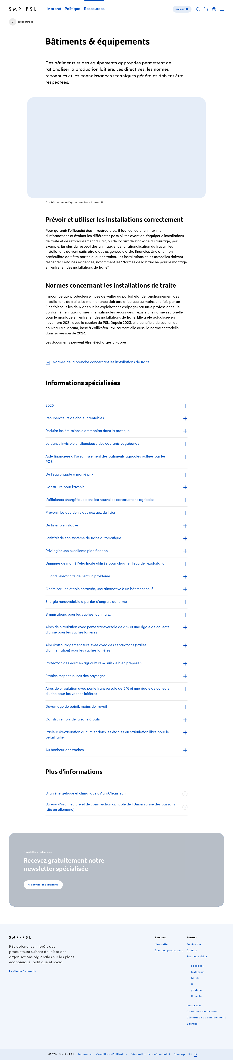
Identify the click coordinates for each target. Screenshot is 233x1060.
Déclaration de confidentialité (206, 1017)
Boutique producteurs (169, 950)
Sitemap (192, 1023)
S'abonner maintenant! (43, 884)
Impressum (194, 1005)
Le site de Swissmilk (22, 971)
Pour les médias (197, 956)
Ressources (94, 9)
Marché (54, 9)
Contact (192, 950)
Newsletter (162, 944)
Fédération (194, 944)
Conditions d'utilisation (202, 1011)
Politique (72, 9)
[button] (206, 9)
